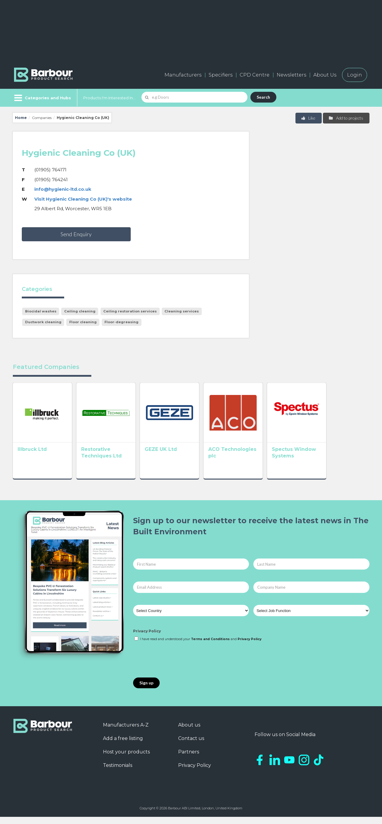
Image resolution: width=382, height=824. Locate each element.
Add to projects (345, 117)
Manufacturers (182, 75)
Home (21, 117)
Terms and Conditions (210, 646)
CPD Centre (254, 75)
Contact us (191, 745)
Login (354, 75)
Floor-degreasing (121, 322)
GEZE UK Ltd (178, 458)
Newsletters (291, 75)
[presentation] (178, 666)
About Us (324, 75)
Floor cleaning (83, 322)
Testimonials (117, 772)
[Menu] (42, 98)
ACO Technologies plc (263, 458)
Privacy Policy (147, 638)
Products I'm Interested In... (109, 97)
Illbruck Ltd (32, 458)
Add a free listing (123, 745)
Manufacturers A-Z (126, 732)
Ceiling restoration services (130, 311)
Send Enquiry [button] (76, 234)
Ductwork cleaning (43, 322)
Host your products (126, 759)
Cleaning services (181, 311)
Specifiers (220, 75)
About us (189, 732)
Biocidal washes (40, 311)
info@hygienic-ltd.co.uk (62, 189)
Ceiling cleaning (80, 311)
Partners (188, 759)
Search (263, 97)
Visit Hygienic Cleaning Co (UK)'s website (83, 199)
